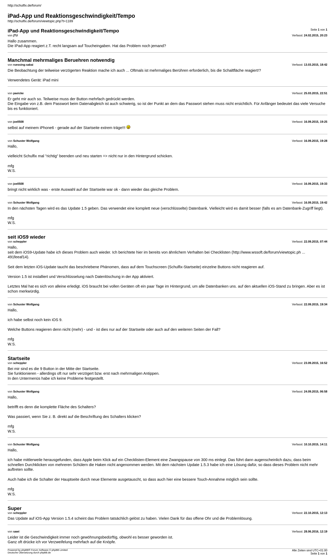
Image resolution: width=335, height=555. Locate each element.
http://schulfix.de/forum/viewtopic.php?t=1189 (40, 21)
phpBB (25, 550)
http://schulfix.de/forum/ (24, 5)
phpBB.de (45, 552)
